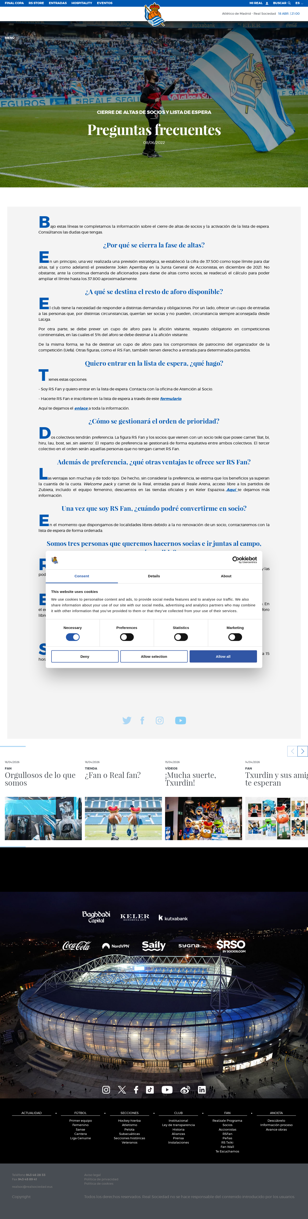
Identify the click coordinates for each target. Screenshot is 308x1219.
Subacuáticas (129, 1134)
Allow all (223, 656)
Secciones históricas (129, 1138)
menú (12, 38)
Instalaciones (178, 1142)
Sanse (80, 1129)
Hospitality (81, 3)
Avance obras (276, 1129)
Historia (179, 1129)
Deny (84, 656)
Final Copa (14, 3)
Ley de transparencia (178, 1125)
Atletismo (129, 1125)
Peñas (227, 1138)
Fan (227, 1113)
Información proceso (276, 1125)
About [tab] (226, 576)
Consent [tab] (82, 576)
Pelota (129, 1129)
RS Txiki (227, 1142)
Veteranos (129, 1142)
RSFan (227, 1134)
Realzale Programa (227, 1120)
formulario (170, 399)
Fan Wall (227, 1147)
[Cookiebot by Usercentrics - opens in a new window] (236, 560)
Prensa (178, 1138)
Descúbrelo (276, 1120)
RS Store (36, 3)
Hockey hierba (129, 1120)
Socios (227, 1125)
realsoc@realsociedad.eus (32, 1186)
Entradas (58, 3)
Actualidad (31, 1113)
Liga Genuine (80, 1138)
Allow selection (154, 656)
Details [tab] (154, 576)
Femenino (80, 1125)
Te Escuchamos (227, 1151)
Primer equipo (80, 1120)
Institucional (178, 1120)
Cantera (80, 1134)
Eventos (104, 3)
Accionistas (227, 1129)
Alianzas (178, 1134)
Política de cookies (98, 1183)
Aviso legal (92, 1175)
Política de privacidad (101, 1179)
